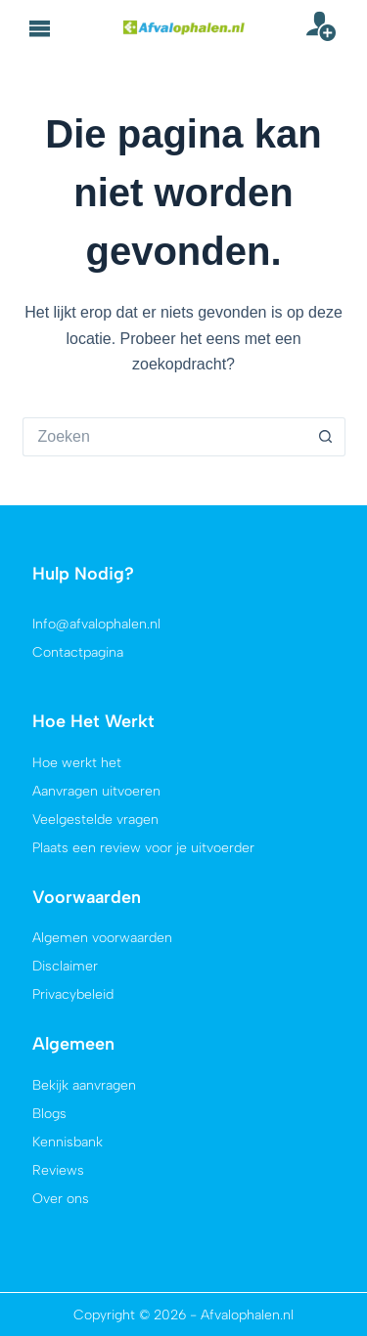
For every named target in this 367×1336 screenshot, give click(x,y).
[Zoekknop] (325, 436)
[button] (40, 28)
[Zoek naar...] (164, 436)
